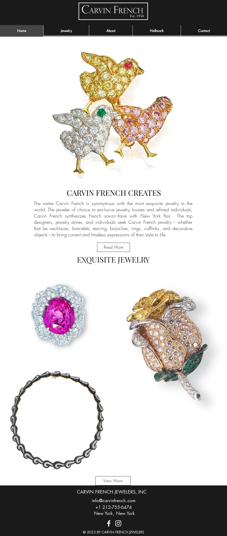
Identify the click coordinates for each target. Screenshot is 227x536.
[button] (110, 31)
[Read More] (113, 247)
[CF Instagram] (118, 523)
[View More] (112, 480)
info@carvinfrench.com (114, 500)
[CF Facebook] (109, 523)
